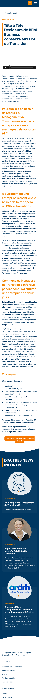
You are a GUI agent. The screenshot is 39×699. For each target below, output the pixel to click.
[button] (35, 3)
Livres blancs (7, 697)
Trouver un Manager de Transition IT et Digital (21, 439)
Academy (5, 674)
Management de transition (12, 667)
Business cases (8, 682)
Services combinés (9, 678)
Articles (5, 694)
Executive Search (8, 670)
